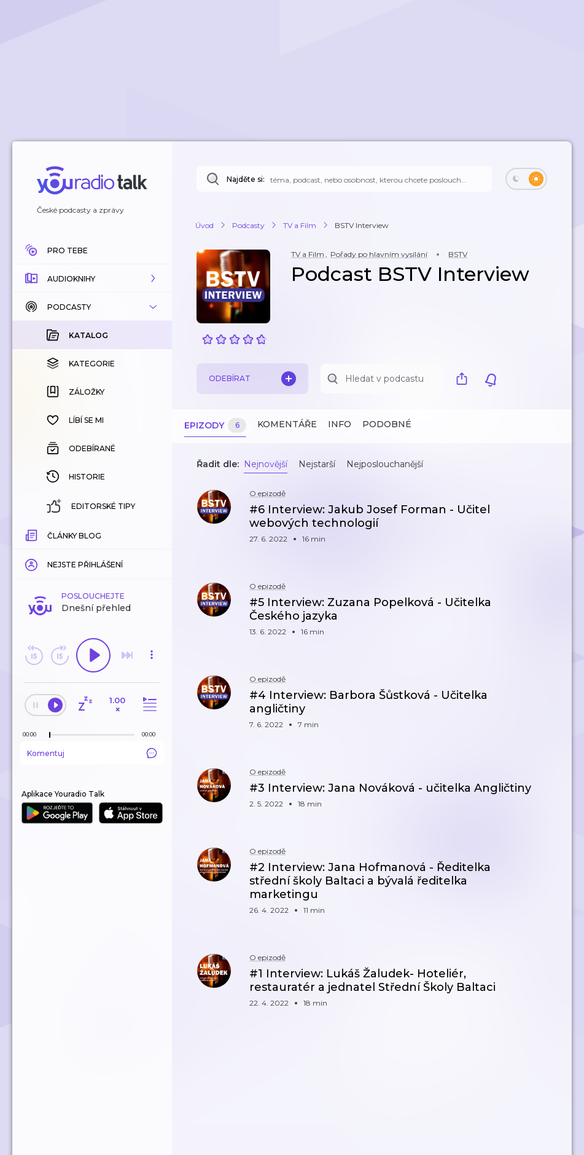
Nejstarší (316, 464)
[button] (92, 278)
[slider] (49, 534)
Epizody (215, 426)
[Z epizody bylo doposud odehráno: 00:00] (32, 533)
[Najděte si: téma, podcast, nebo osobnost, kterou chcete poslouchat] (344, 179)
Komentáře (287, 424)
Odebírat (252, 378)
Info (339, 424)
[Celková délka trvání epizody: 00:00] (152, 533)
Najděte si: (246, 179)
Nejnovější (265, 464)
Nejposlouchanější (384, 464)
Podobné (386, 424)
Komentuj (92, 552)
